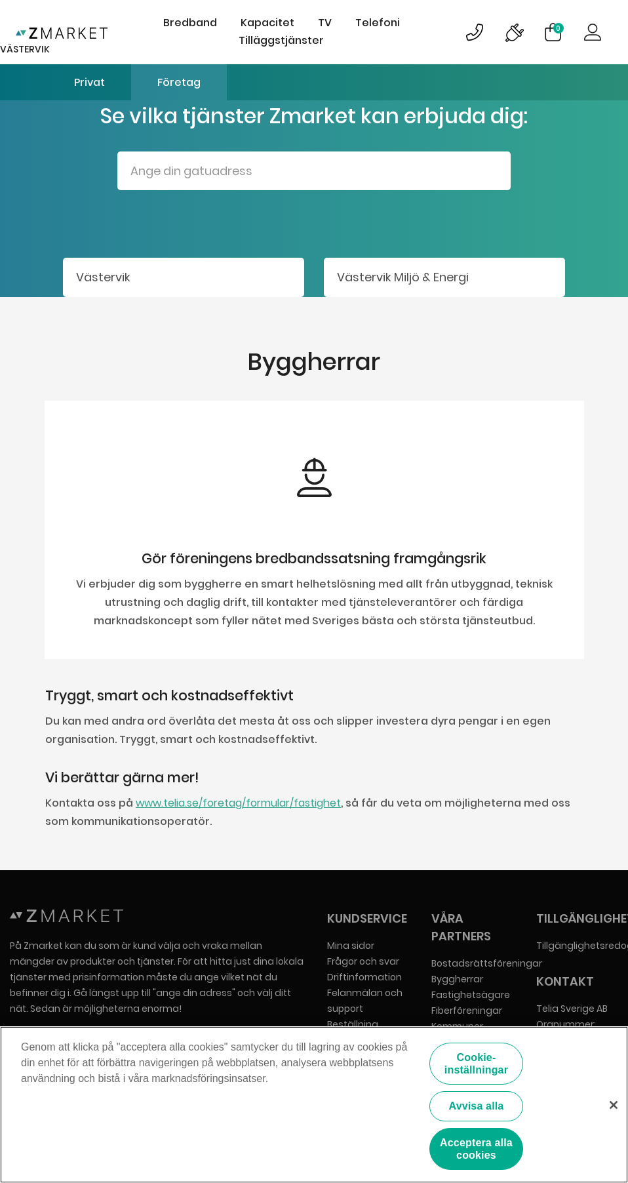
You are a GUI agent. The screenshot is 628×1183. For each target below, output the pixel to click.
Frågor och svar (363, 961)
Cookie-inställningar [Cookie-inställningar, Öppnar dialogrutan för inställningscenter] (476, 1065)
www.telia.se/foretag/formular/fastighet (238, 803)
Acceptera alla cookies (476, 1149)
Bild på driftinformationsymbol (514, 32)
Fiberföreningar (466, 1010)
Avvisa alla (476, 1107)
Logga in (592, 32)
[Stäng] (613, 1105)
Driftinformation (364, 977)
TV (325, 22)
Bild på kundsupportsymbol (474, 32)
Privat (89, 82)
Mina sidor (350, 945)
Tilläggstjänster (281, 40)
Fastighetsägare (470, 994)
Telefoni (377, 22)
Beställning (352, 1024)
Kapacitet (267, 22)
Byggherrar (457, 979)
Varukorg (558, 28)
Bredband (190, 22)
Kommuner (457, 1026)
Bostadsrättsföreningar (486, 963)
